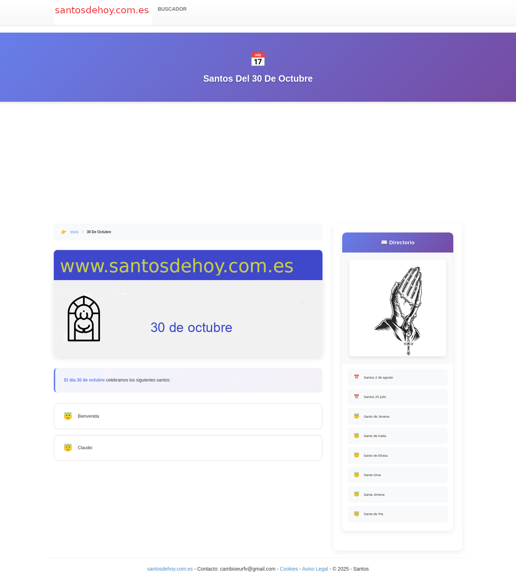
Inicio (74, 232)
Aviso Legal (315, 569)
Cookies (289, 569)
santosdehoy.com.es (170, 569)
